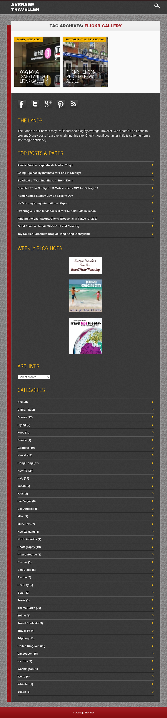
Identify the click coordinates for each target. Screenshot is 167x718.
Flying (22, 425)
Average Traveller (25, 7)
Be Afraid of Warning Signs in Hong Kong (45, 180)
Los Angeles (26, 508)
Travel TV (24, 630)
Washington (26, 669)
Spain (21, 592)
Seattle (22, 577)
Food (21, 432)
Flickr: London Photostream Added (80, 76)
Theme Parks (26, 608)
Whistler (23, 684)
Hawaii (22, 455)
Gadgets (23, 447)
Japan (22, 486)
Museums (24, 524)
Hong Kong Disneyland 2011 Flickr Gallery (34, 76)
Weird (21, 676)
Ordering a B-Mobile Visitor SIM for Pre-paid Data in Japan (57, 211)
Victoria (23, 661)
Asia (20, 402)
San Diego (25, 569)
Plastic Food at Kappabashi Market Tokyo (45, 165)
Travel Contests (28, 623)
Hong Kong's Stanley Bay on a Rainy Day (45, 195)
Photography (74, 39)
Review (22, 562)
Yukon (22, 691)
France (22, 440)
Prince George (27, 554)
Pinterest (61, 104)
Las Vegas (25, 501)
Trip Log (23, 638)
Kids (21, 493)
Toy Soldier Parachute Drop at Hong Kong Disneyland (54, 233)
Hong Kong (33, 39)
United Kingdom (94, 39)
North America (27, 539)
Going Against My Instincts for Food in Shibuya (49, 172)
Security (23, 585)
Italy (20, 478)
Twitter (34, 104)
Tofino (22, 615)
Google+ (47, 104)
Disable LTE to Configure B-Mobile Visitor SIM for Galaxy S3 (58, 188)
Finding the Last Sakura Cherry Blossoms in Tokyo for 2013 (58, 218)
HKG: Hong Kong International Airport (43, 203)
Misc (21, 516)
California (24, 409)
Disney (21, 39)
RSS (73, 104)
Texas (21, 600)
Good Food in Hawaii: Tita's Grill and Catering (48, 226)
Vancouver (25, 653)
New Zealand (26, 531)
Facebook (22, 104)
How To (23, 470)
